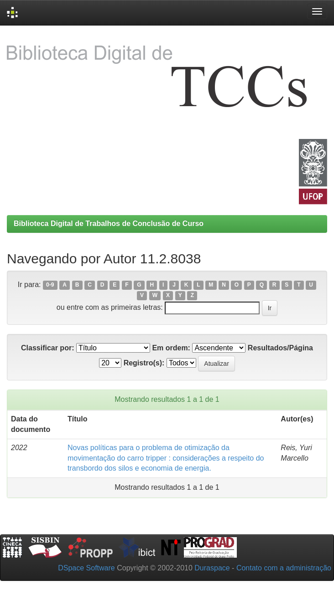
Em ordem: (171, 348)
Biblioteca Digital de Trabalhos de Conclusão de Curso (109, 223)
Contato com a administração (283, 568)
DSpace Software (86, 568)
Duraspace (212, 568)
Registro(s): (144, 363)
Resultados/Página (280, 348)
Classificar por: (47, 348)
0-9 (50, 285)
